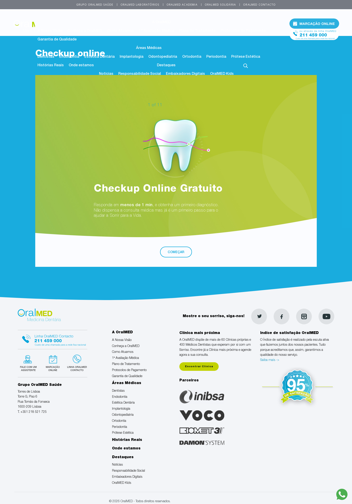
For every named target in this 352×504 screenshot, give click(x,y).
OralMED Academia (182, 5)
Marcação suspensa (52, 362)
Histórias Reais (50, 65)
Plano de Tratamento (197, 31)
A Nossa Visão (49, 31)
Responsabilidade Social (139, 74)
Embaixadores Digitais (185, 74)
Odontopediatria (162, 57)
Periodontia (216, 57)
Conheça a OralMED (84, 31)
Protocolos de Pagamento (243, 31)
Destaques (166, 65)
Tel (314, 33)
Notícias (106, 74)
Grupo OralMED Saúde (94, 5)
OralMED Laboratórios (140, 5)
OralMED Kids (222, 74)
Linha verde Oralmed (75, 362)
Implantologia (131, 57)
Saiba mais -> (269, 360)
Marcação (314, 23)
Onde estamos (81, 65)
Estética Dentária (99, 57)
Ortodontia (191, 57)
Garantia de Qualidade (57, 40)
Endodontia (69, 57)
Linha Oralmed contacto (52, 339)
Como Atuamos (120, 31)
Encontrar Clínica (199, 366)
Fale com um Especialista (29, 362)
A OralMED (161, 22)
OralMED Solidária (220, 5)
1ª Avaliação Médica (156, 31)
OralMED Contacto (259, 5)
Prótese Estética (245, 57)
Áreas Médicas (149, 48)
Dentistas (45, 57)
